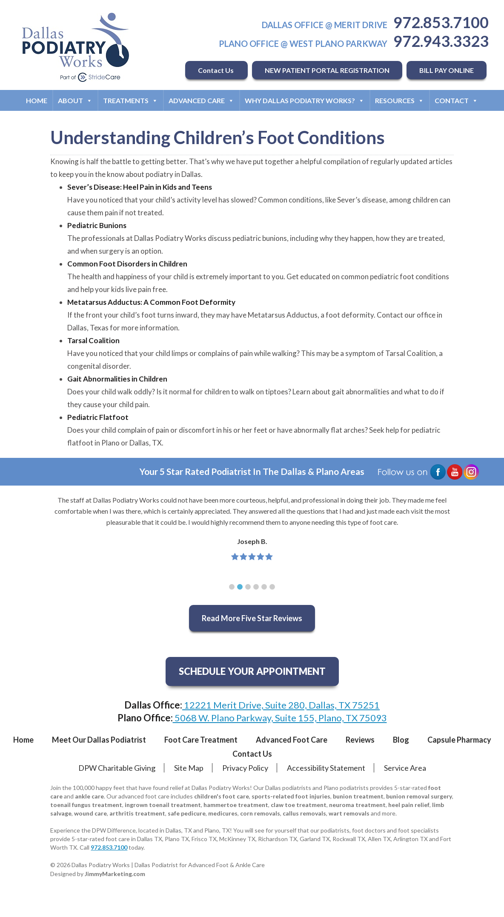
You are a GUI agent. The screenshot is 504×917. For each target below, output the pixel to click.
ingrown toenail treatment (163, 804)
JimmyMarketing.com (115, 873)
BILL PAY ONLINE (446, 70)
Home (36, 100)
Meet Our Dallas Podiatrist (99, 739)
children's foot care (221, 796)
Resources (399, 100)
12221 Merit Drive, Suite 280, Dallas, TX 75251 (281, 705)
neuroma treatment (357, 804)
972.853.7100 (441, 22)
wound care (90, 813)
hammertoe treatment (235, 804)
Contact (456, 100)
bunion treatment (358, 796)
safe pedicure (187, 813)
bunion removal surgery (419, 796)
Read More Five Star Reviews (252, 618)
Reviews (360, 739)
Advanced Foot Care (291, 739)
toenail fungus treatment (86, 804)
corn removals (260, 813)
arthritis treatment (137, 813)
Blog (401, 739)
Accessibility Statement (326, 767)
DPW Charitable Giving (116, 767)
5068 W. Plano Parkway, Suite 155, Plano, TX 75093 (280, 717)
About (75, 100)
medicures (223, 813)
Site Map (188, 767)
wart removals (349, 813)
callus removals (304, 813)
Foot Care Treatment (201, 739)
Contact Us (216, 70)
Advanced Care (201, 100)
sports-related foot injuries (291, 796)
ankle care (89, 796)
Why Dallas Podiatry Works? (304, 100)
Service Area (405, 767)
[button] (232, 587)
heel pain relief (409, 804)
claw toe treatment (298, 804)
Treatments (130, 100)
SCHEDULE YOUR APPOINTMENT (252, 671)
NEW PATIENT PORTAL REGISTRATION (327, 70)
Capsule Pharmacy (459, 739)
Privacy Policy (245, 767)
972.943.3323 (441, 41)
